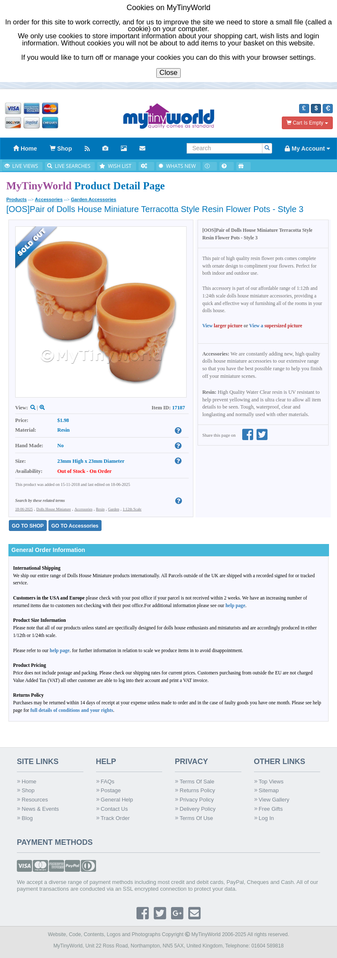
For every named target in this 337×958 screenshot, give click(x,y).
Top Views (269, 781)
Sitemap (266, 790)
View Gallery (271, 799)
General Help (114, 799)
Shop (26, 790)
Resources (32, 799)
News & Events (38, 809)
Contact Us (112, 809)
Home (26, 781)
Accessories (49, 199)
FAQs (105, 781)
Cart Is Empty (307, 123)
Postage (108, 790)
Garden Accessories (93, 199)
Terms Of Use (194, 818)
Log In (264, 818)
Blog (25, 818)
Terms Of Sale (194, 781)
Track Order (113, 818)
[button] (304, 108)
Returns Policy (195, 790)
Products (16, 199)
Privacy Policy (194, 799)
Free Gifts (268, 809)
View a (275, 325)
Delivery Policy (195, 809)
